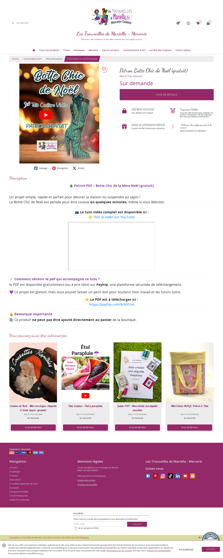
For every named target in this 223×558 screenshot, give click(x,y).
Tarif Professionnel (18, 495)
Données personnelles (87, 484)
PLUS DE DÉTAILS (166, 94)
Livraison (14, 487)
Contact (13, 475)
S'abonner (137, 524)
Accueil (15, 58)
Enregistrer (60, 168)
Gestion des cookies (86, 480)
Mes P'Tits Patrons (131, 76)
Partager (41, 168)
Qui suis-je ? (15, 479)
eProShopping (82, 537)
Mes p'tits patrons (54, 58)
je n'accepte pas (186, 549)
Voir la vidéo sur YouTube (114, 217)
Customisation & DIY (33, 58)
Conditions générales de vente (23, 483)
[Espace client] (188, 23)
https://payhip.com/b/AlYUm (111, 304)
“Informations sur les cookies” (119, 550)
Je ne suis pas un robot (89, 528)
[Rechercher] (13, 23)
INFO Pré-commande (19, 500)
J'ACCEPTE (211, 549)
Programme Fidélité (18, 491)
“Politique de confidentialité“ (158, 550)
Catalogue (14, 471)
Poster (78, 168)
